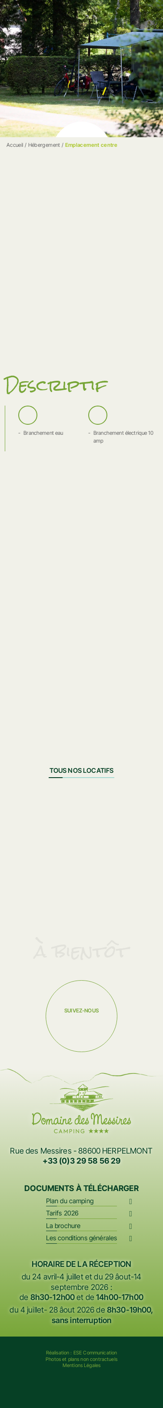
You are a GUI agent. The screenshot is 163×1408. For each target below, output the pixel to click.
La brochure (63, 1226)
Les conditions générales (81, 1238)
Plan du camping (69, 1201)
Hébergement (44, 145)
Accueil (15, 145)
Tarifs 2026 (62, 1213)
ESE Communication (95, 1353)
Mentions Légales (81, 1365)
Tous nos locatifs (82, 770)
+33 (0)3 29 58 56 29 (82, 1160)
